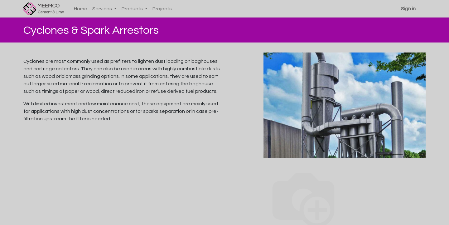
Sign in (408, 8)
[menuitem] (80, 8)
